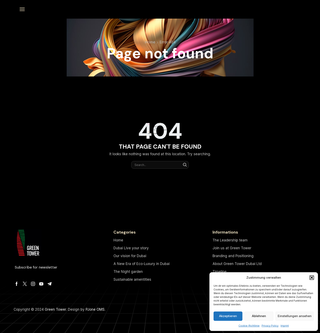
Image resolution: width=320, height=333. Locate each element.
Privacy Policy (270, 325)
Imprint (285, 325)
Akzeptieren (228, 316)
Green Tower (55, 309)
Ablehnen (259, 316)
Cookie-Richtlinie (249, 325)
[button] (312, 278)
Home (150, 42)
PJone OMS (95, 309)
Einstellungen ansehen (295, 316)
